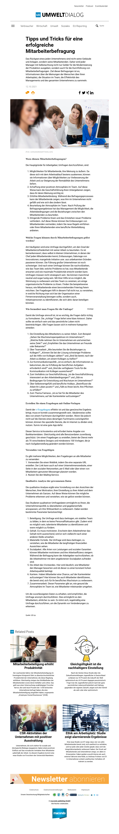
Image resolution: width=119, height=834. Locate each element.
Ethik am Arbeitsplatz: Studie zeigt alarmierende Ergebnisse (86, 734)
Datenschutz (34, 790)
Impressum (85, 790)
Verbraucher (27, 25)
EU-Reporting (80, 25)
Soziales (65, 25)
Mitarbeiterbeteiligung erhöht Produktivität (33, 665)
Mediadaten (72, 790)
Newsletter (79, 6)
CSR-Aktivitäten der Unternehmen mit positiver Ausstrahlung (33, 736)
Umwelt (54, 25)
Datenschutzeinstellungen (53, 790)
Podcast (89, 6)
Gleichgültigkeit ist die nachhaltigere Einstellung (85, 665)
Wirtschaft (41, 25)
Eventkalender (101, 6)
